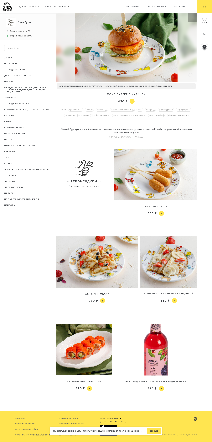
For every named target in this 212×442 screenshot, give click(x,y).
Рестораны (132, 7)
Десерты (9, 181)
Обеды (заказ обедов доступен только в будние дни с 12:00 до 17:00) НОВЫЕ (25, 90)
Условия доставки (25, 424)
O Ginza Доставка (68, 418)
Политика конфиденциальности (32, 435)
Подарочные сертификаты (21, 199)
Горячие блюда (14, 127)
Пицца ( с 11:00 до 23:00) (19, 145)
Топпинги (10, 175)
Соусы (8, 163)
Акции (8, 58)
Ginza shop (179, 7)
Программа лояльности (71, 424)
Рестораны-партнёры (26, 429)
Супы (7, 121)
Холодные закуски (16, 103)
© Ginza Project (168, 435)
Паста (8, 139)
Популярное (12, 64)
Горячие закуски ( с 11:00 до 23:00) (26, 109)
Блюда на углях (14, 133)
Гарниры (9, 151)
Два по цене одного (17, 76)
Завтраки (10, 97)
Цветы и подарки (156, 7)
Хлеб (7, 157)
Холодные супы (14, 70)
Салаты (9, 115)
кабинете (118, 86)
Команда (20, 418)
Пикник (8, 82)
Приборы (9, 205)
